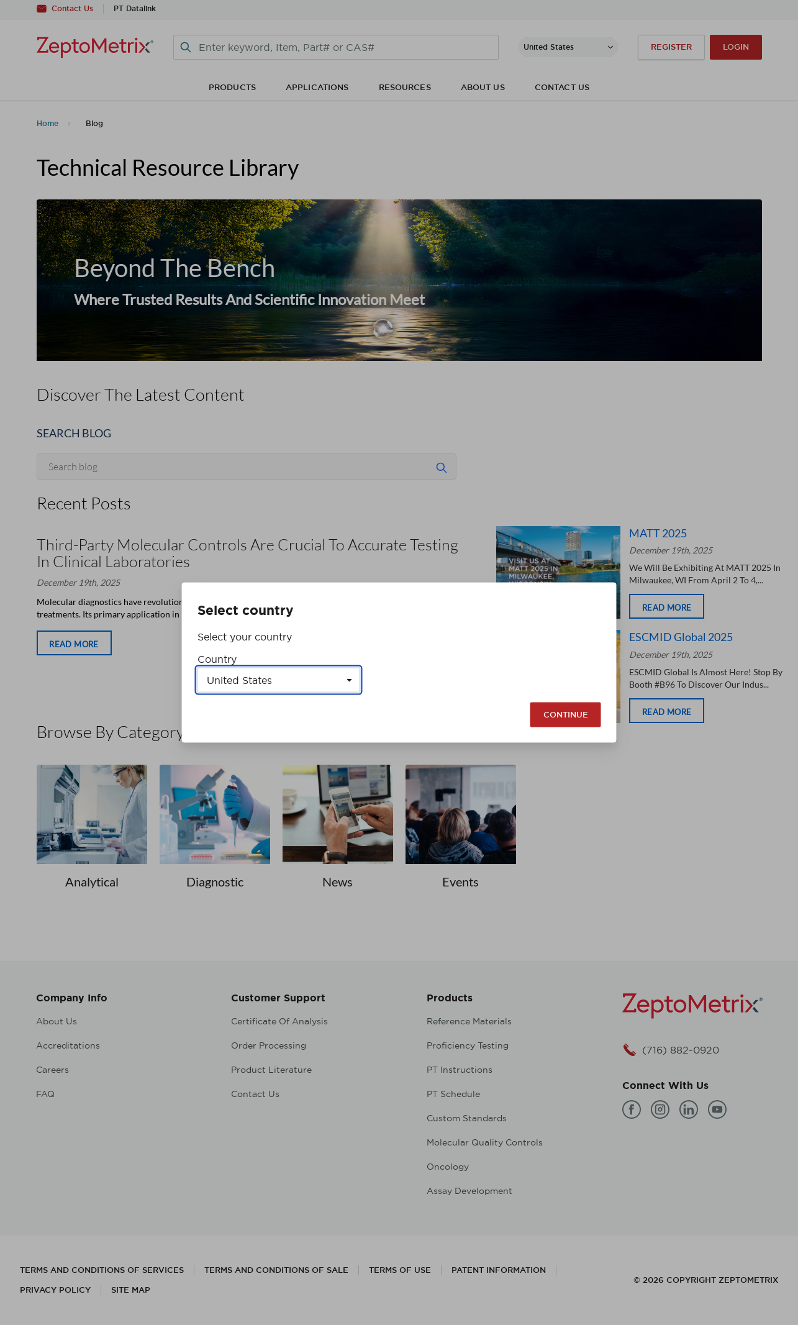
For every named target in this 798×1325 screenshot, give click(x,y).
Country (217, 659)
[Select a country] (278, 680)
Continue (565, 714)
